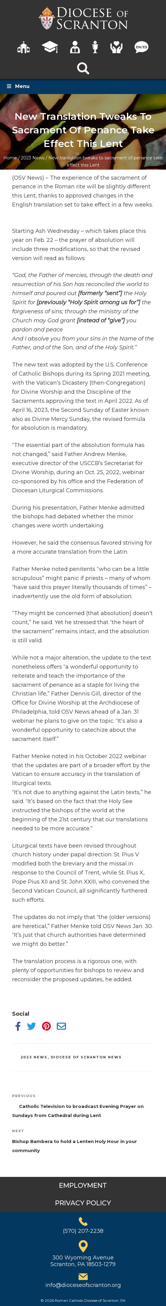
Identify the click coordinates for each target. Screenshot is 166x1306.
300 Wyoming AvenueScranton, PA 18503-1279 (83, 1261)
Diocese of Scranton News (86, 1057)
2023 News (32, 158)
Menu (18, 86)
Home (10, 158)
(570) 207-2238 (83, 1231)
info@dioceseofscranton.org (83, 1285)
